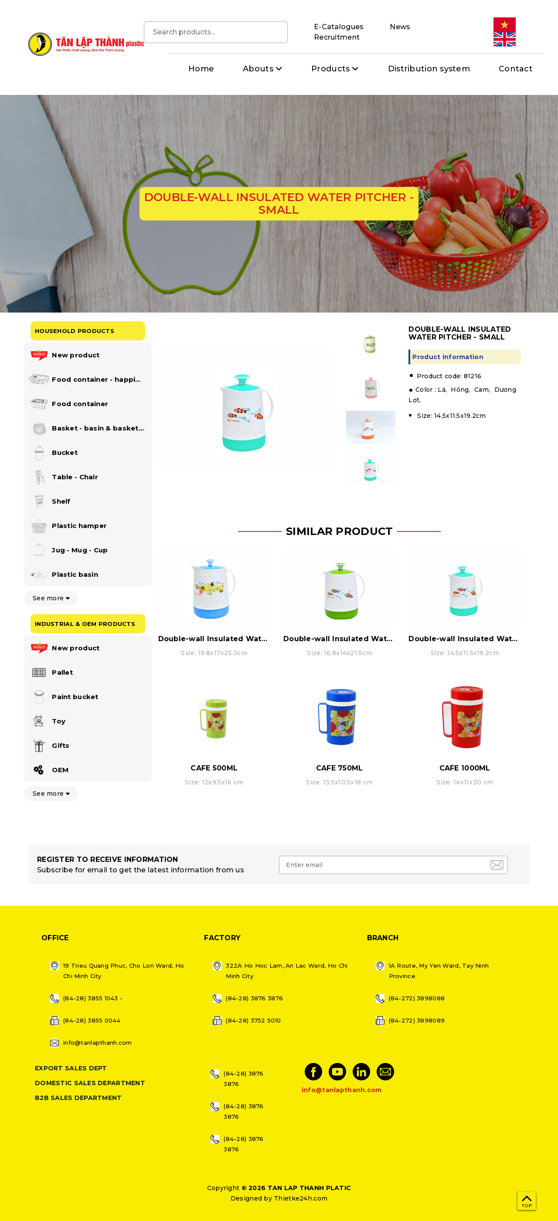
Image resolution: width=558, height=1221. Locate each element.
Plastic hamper (67, 526)
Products (330, 69)
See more (51, 598)
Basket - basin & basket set (83, 430)
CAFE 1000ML (464, 768)
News (400, 27)
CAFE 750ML (339, 768)
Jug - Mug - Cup (68, 550)
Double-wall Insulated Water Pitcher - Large (244, 639)
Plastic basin (63, 575)
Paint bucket (63, 697)
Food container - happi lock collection (81, 381)
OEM (48, 770)
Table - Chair (63, 477)
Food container (68, 404)
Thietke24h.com (300, 1198)
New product (63, 355)
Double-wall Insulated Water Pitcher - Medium (373, 639)
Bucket (53, 453)
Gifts (49, 746)
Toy (46, 721)
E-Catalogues (339, 27)
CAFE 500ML (214, 768)
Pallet (50, 673)
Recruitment (337, 37)
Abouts (258, 69)
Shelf (49, 502)
